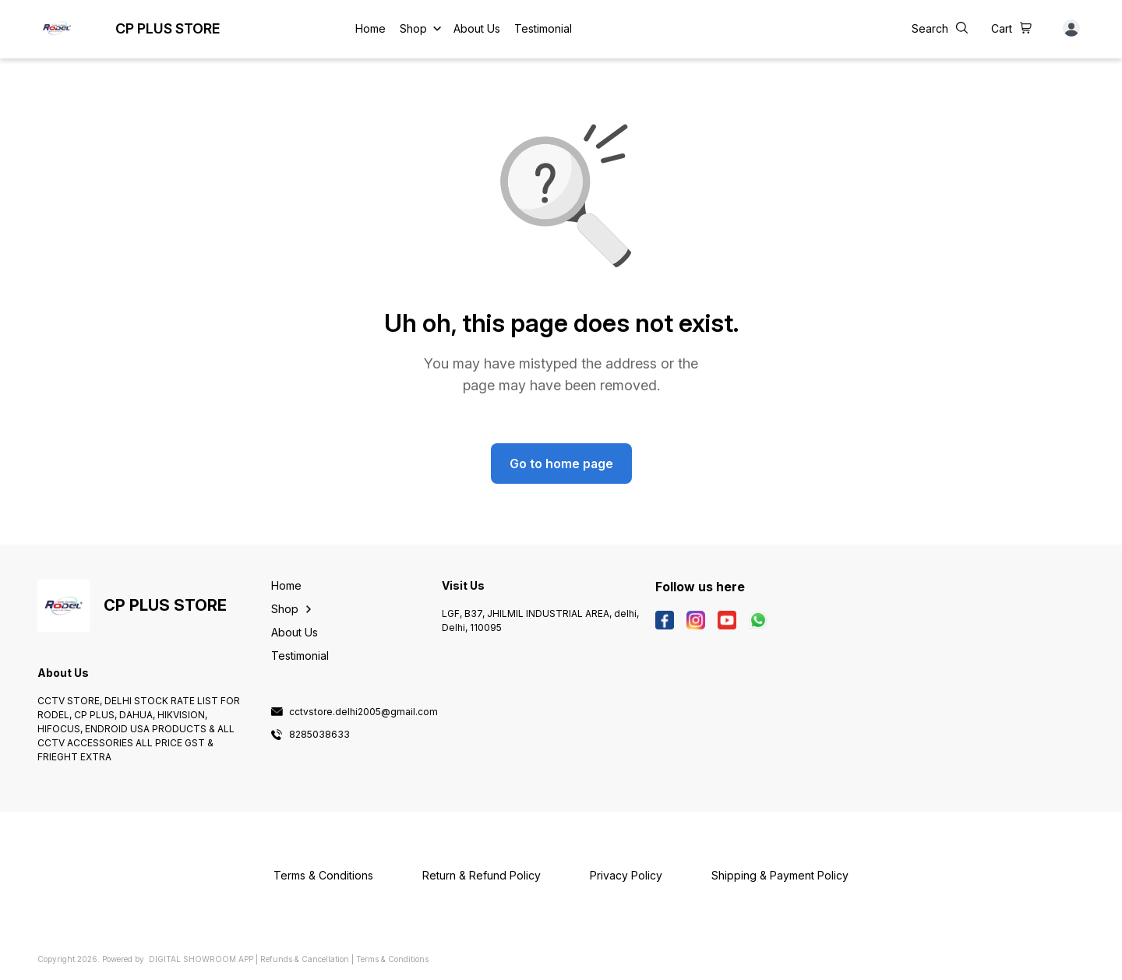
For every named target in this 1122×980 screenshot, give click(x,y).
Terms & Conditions (392, 959)
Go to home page (561, 463)
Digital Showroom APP (201, 959)
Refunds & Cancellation (304, 959)
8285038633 (319, 734)
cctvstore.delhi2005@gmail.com (363, 712)
